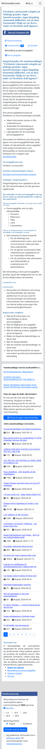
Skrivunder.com (10, 3)
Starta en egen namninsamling (22, 417)
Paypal (12, 723)
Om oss (10, 676)
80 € (17, 716)
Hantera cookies (14, 673)
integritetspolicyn (14, 743)
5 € (7, 712)
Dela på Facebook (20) (16, 33)
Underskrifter (14, 45)
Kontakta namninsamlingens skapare (19, 174)
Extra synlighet (13, 55)
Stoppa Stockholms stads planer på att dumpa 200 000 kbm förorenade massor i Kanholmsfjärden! (21, 387)
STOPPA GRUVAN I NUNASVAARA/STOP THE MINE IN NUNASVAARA (18, 379)
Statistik (33, 45)
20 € (25, 712)
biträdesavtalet (9, 156)
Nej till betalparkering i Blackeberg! (18, 372)
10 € (16, 712)
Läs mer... (8, 708)
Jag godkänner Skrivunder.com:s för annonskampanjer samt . (20, 739)
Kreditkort (27, 723)
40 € (8, 716)
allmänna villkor (13, 738)
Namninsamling (13, 40)
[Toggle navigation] (40, 3)
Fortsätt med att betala (15, 729)
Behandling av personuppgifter (19, 50)
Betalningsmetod (11, 721)
